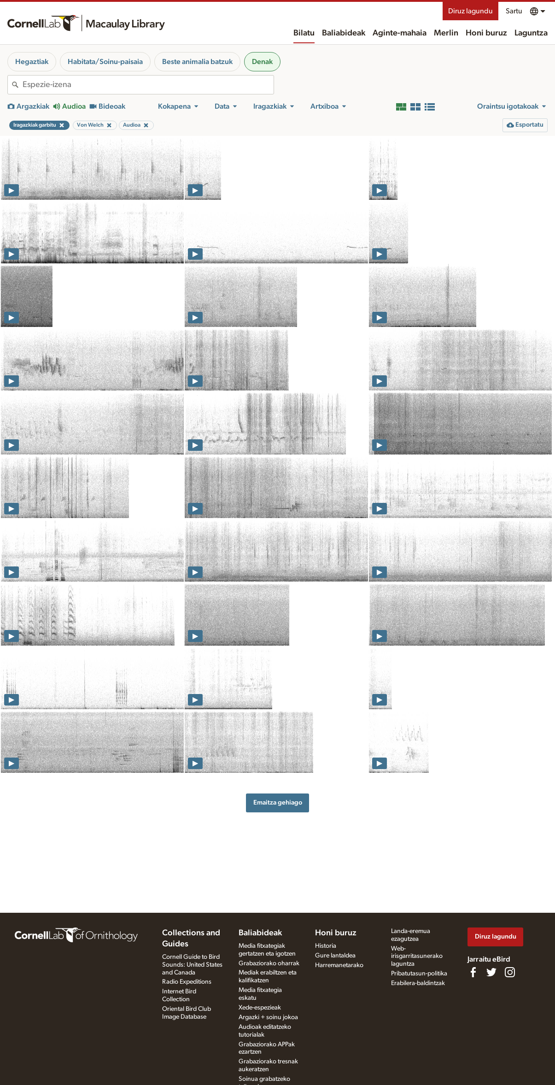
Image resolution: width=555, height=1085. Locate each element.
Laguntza (531, 33)
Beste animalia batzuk (197, 61)
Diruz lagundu (470, 11)
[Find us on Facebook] (473, 972)
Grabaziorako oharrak (269, 963)
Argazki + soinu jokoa (268, 1017)
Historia (325, 946)
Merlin (446, 33)
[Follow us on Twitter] (491, 972)
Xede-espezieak (260, 1007)
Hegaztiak (31, 61)
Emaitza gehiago (277, 802)
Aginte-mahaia (399, 33)
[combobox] (148, 85)
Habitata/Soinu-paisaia (105, 61)
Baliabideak (343, 33)
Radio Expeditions (186, 982)
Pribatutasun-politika (419, 973)
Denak (262, 61)
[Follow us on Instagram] (509, 972)
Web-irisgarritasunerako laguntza (417, 956)
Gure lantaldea (335, 955)
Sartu (514, 11)
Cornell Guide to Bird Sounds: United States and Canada (192, 965)
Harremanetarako (339, 965)
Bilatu (304, 33)
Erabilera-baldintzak (418, 983)
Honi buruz (486, 33)
